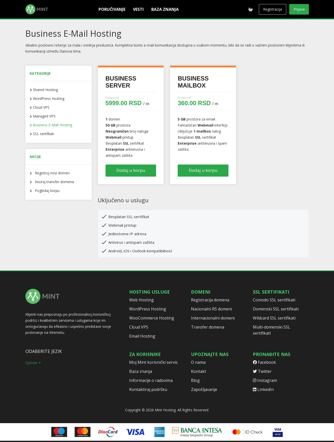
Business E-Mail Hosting (52, 125)
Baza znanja (140, 371)
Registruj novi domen (51, 173)
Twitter (262, 371)
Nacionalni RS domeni (211, 309)
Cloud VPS (41, 107)
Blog (195, 380)
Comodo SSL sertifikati (274, 300)
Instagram (265, 380)
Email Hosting (142, 336)
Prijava (299, 9)
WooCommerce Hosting (151, 318)
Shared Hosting (45, 89)
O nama (198, 362)
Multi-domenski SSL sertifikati (271, 330)
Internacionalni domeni (213, 318)
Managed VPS (44, 116)
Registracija (272, 9)
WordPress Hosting (48, 98)
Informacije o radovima (151, 380)
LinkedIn (263, 389)
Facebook (264, 362)
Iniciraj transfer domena (53, 181)
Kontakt (198, 371)
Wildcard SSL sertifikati (274, 318)
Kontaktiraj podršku (148, 389)
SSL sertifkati (43, 133)
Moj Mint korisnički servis (153, 362)
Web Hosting (141, 300)
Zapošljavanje (204, 389)
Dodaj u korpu (130, 170)
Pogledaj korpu (46, 190)
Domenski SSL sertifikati (276, 309)
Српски (33, 362)
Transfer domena (207, 327)
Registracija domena (210, 300)
